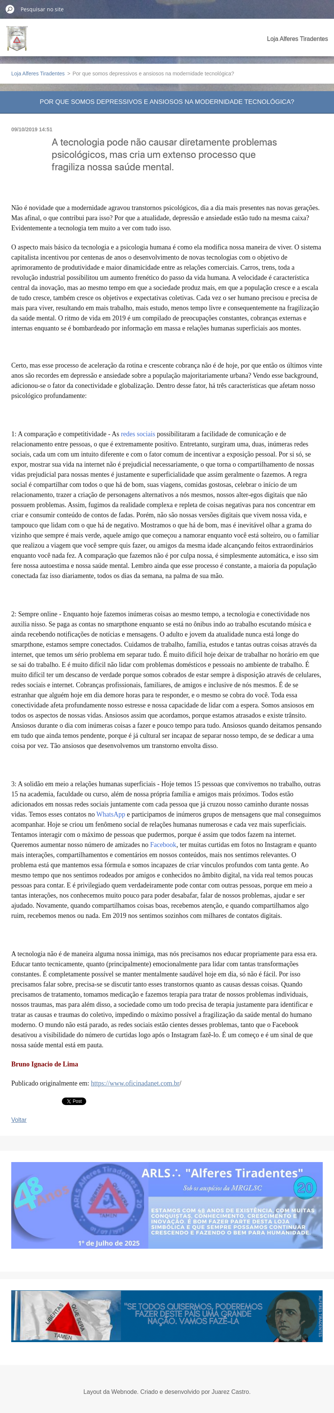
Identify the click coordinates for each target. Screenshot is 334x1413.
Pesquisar (10, 9)
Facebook (163, 844)
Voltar (19, 1120)
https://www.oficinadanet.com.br (135, 1083)
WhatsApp (110, 814)
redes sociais (138, 434)
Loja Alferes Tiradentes (297, 39)
